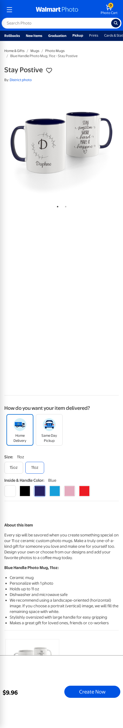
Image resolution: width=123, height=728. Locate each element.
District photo (21, 80)
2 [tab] (64, 205)
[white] (10, 491)
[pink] (69, 491)
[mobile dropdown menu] (9, 9)
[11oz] (34, 467)
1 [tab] (56, 205)
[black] (25, 491)
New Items (34, 36)
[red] (84, 491)
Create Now (92, 692)
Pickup (77, 35)
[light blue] (55, 491)
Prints (93, 35)
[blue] (39, 491)
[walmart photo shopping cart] (109, 9)
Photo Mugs (55, 51)
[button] (49, 70)
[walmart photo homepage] (57, 9)
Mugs (34, 51)
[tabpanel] (61, 144)
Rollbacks (12, 36)
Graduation (57, 36)
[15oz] (13, 467)
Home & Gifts (14, 51)
